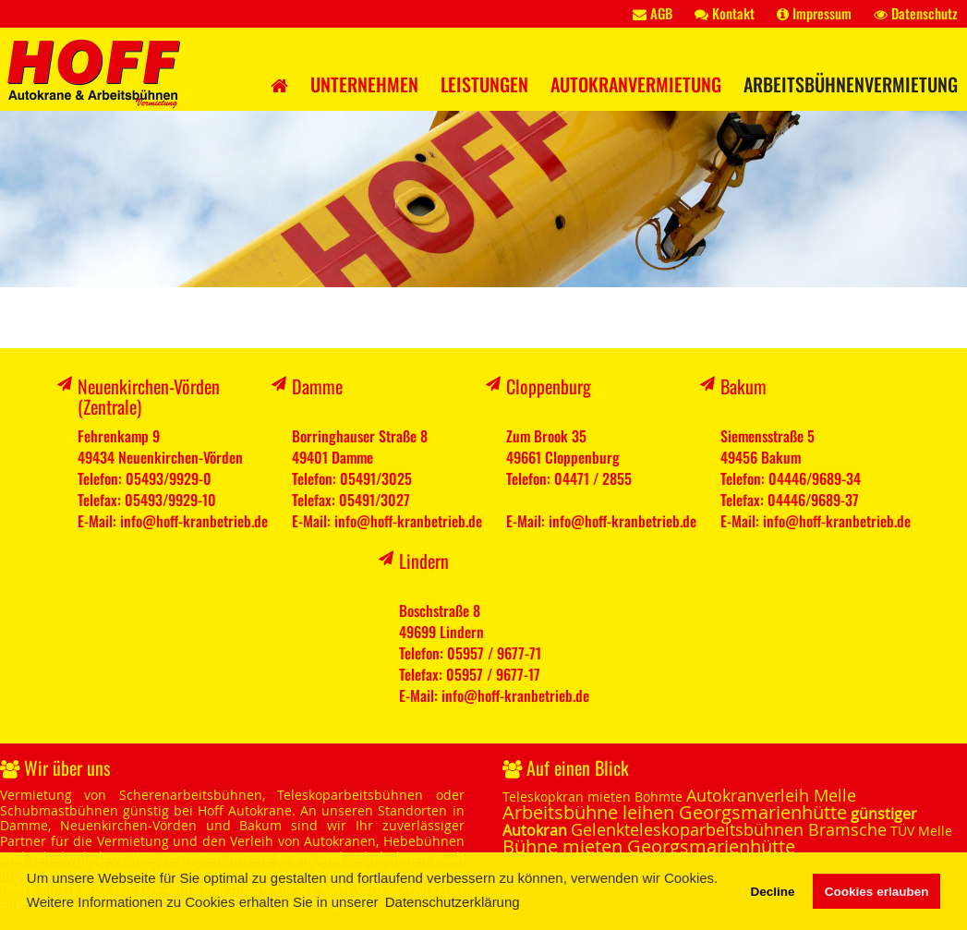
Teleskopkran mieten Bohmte (592, 796)
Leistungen (484, 84)
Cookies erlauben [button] (877, 892)
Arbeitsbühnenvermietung (850, 84)
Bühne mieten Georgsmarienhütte (648, 846)
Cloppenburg (548, 386)
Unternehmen (364, 84)
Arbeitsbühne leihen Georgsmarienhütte (674, 812)
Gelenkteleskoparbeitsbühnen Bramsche (729, 829)
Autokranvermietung (635, 84)
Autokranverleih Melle (771, 795)
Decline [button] (772, 892)
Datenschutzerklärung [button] (452, 902)
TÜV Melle (921, 830)
